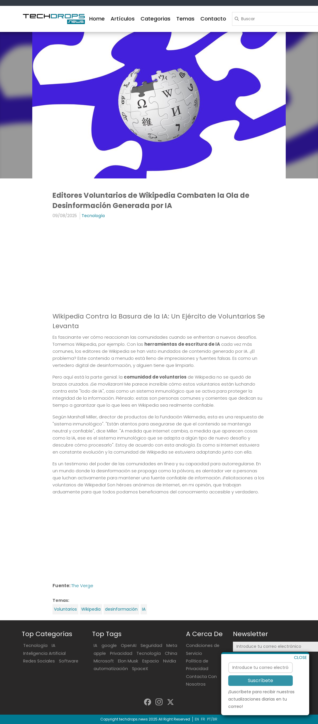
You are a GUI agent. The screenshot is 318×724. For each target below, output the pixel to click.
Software (68, 661)
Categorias (155, 18)
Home (97, 18)
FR (203, 719)
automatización (111, 669)
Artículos (123, 18)
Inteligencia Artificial (44, 653)
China (171, 653)
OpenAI (128, 645)
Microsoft (104, 661)
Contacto (213, 18)
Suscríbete (260, 695)
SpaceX (140, 669)
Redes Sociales (39, 661)
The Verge (82, 585)
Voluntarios (65, 609)
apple (100, 653)
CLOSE (300, 672)
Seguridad (151, 645)
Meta (171, 645)
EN (197, 719)
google (109, 645)
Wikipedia (91, 609)
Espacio (150, 661)
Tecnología (93, 216)
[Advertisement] (159, 266)
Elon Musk (128, 661)
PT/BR (212, 719)
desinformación (121, 609)
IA (144, 609)
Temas (185, 18)
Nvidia (169, 661)
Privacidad (121, 653)
